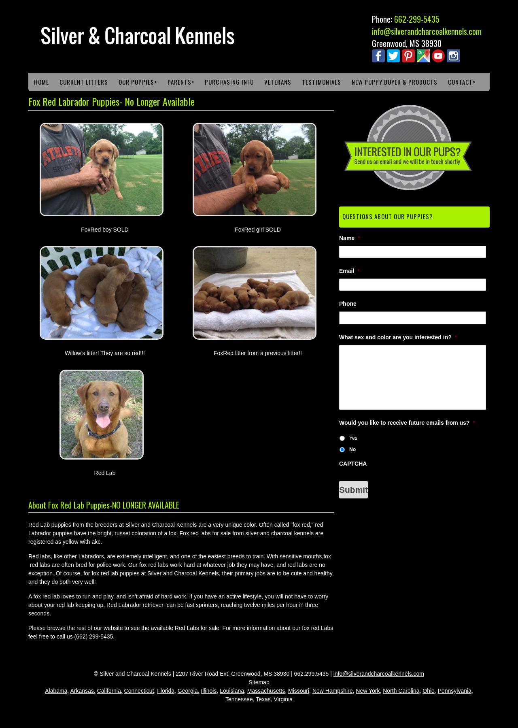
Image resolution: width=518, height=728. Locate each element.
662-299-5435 (416, 19)
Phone (348, 303)
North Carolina (401, 691)
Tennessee (239, 699)
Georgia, (189, 691)
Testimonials (321, 81)
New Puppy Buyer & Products (394, 81)
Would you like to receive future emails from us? (407, 422)
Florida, (166, 691)
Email (349, 271)
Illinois (209, 691)
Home (41, 81)
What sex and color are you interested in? (398, 337)
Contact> (462, 81)
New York (368, 691)
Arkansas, (82, 691)
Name (349, 238)
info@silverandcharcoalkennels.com (427, 31)
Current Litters (83, 81)
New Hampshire (332, 691)
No (352, 449)
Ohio (428, 691)
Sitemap (258, 682)
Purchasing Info (229, 81)
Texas (263, 699)
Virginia (283, 699)
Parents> (181, 81)
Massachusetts (266, 691)
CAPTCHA (353, 463)
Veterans (277, 81)
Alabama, (57, 691)
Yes (353, 438)
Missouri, (299, 691)
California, (110, 691)
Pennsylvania (454, 691)
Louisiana (232, 691)
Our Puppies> (138, 81)
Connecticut (139, 691)
